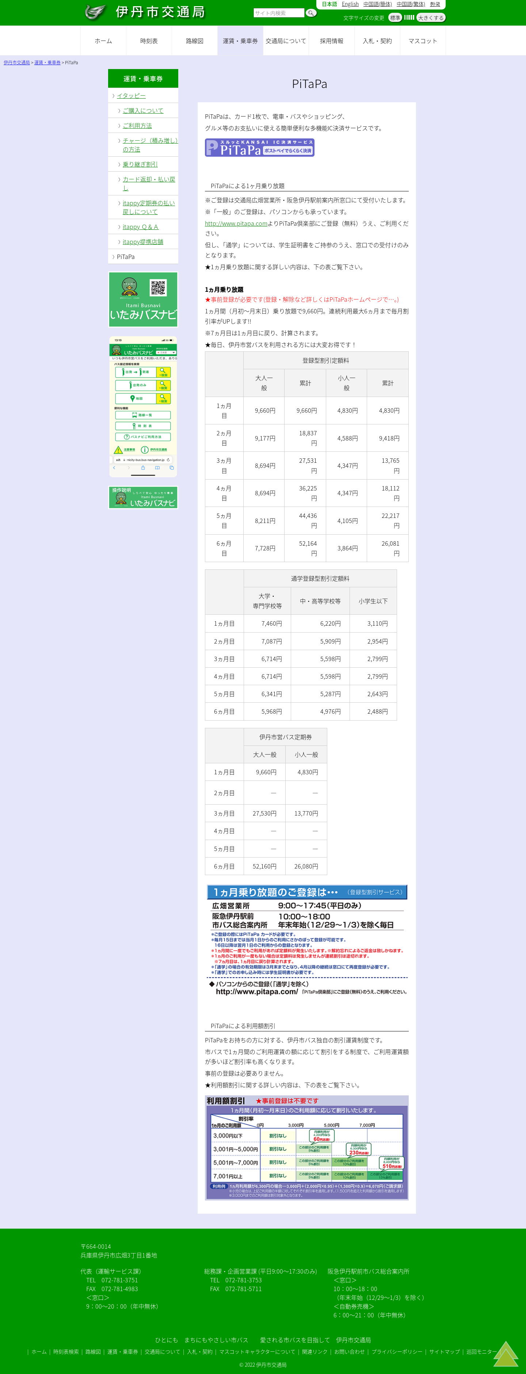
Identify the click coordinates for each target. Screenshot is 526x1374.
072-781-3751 (120, 1279)
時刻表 (149, 40)
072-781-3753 (243, 1279)
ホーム (103, 40)
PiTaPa (126, 256)
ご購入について (143, 110)
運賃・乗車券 (240, 40)
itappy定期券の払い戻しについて (149, 207)
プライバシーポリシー (397, 1351)
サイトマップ (444, 1351)
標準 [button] (395, 17)
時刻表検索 (66, 1351)
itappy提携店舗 (143, 241)
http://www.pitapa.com (236, 223)
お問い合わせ (349, 1351)
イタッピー (131, 95)
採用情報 (331, 40)
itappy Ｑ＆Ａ (141, 226)
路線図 (194, 40)
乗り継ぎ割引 (140, 164)
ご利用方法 (137, 125)
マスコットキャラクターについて (257, 1351)
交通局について (286, 40)
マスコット (423, 40)
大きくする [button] (431, 17)
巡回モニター (481, 1351)
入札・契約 (377, 40)
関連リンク (315, 1351)
